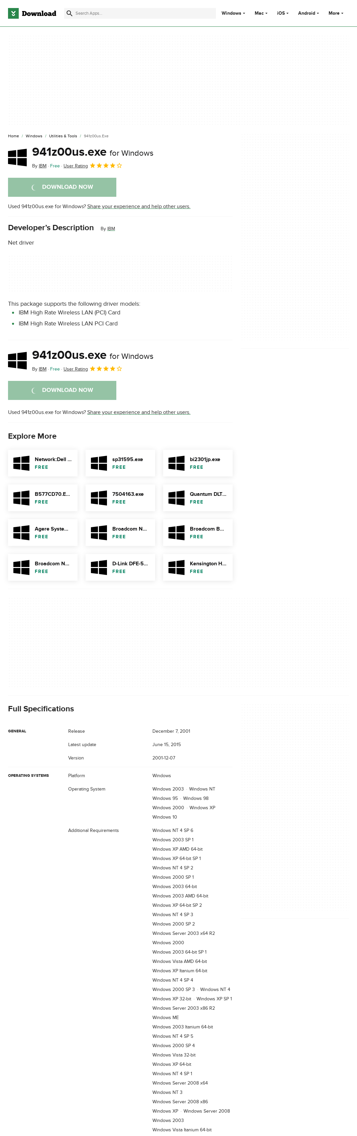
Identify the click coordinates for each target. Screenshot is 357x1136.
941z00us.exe (92, 152)
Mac (259, 13)
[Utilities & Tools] (63, 136)
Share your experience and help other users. (139, 206)
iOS (281, 13)
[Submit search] (69, 13)
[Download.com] (32, 13)
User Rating (93, 165)
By (39, 166)
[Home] (13, 136)
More (337, 13)
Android (306, 13)
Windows (231, 13)
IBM (111, 229)
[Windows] (34, 136)
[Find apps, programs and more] (140, 13)
